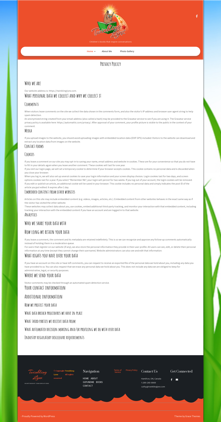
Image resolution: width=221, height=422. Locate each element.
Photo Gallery (127, 51)
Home (90, 51)
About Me (107, 51)
